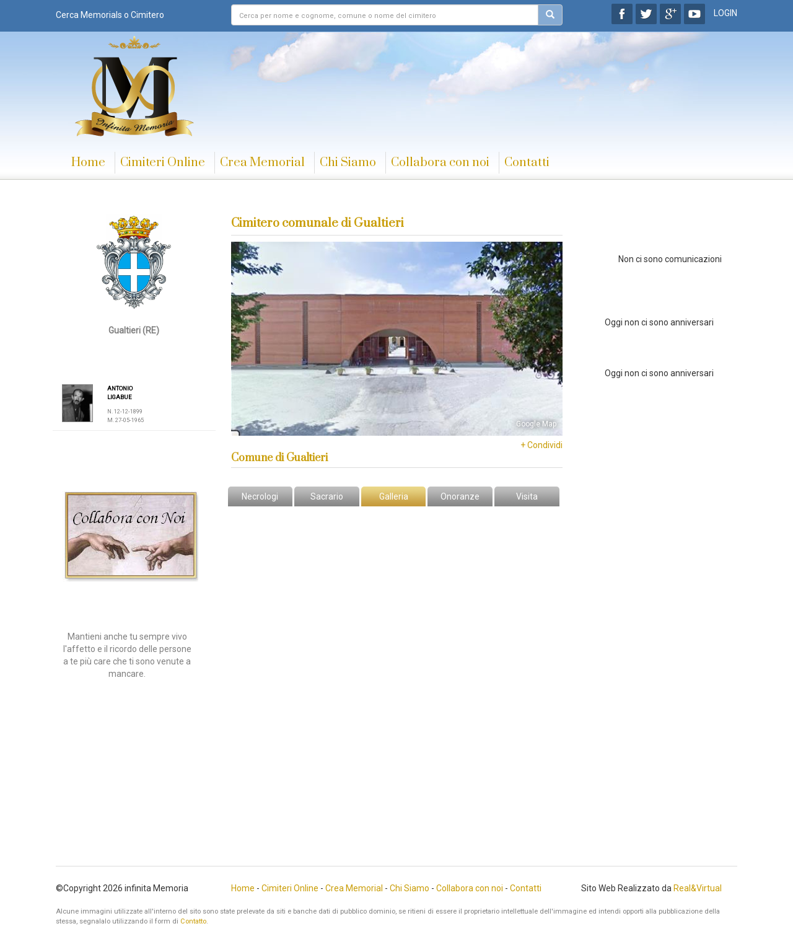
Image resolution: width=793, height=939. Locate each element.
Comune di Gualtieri (279, 458)
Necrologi (260, 496)
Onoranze (460, 496)
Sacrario (326, 496)
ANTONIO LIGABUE (120, 392)
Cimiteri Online (162, 162)
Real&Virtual (697, 888)
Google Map (536, 424)
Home (88, 162)
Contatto (193, 921)
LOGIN (725, 13)
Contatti (527, 162)
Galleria (393, 496)
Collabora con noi (440, 162)
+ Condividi (541, 445)
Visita (527, 496)
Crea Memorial (262, 162)
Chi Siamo (348, 162)
